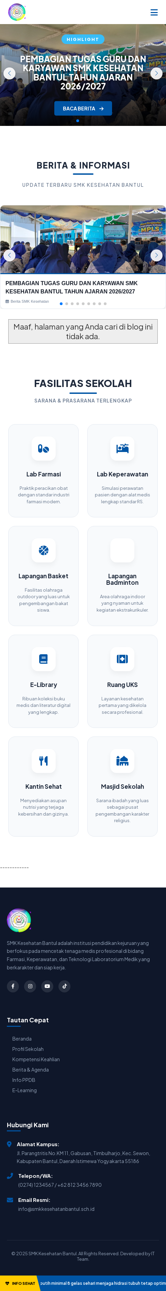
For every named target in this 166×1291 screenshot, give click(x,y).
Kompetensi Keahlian (36, 1059)
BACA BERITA (83, 108)
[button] (157, 73)
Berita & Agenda (30, 1069)
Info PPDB (23, 1080)
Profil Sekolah (28, 1049)
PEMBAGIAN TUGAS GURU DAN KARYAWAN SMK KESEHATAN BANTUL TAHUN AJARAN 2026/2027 (83, 72)
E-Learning (24, 1090)
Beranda (22, 1038)
